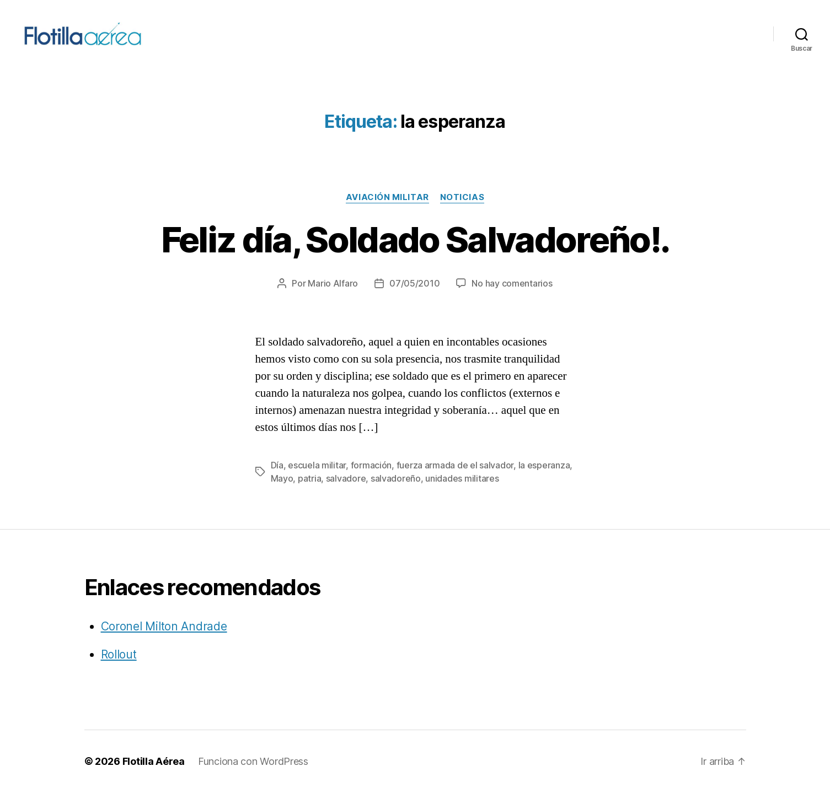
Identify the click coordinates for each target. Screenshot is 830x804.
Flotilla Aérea (153, 773)
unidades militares (462, 489)
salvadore (346, 489)
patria (309, 489)
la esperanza (544, 476)
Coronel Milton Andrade (164, 638)
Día (277, 476)
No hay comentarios (512, 294)
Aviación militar (387, 209)
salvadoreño (396, 489)
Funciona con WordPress (253, 773)
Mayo (282, 489)
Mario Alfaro (333, 294)
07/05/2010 (414, 294)
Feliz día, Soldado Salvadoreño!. (415, 251)
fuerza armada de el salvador (455, 476)
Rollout (119, 666)
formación (371, 476)
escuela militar (317, 476)
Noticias (462, 209)
